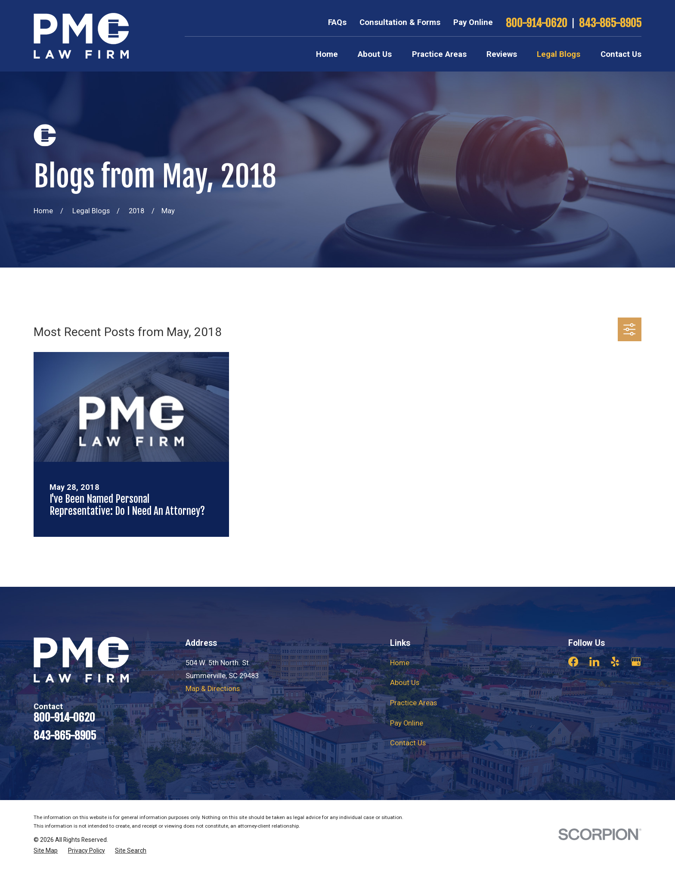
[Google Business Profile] (636, 662)
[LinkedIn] (594, 662)
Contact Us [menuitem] (621, 54)
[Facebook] (573, 662)
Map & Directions (213, 689)
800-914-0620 (536, 23)
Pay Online (473, 22)
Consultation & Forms (399, 22)
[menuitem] (46, 850)
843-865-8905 (610, 23)
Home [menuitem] (327, 54)
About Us (404, 683)
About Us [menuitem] (375, 54)
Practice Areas (413, 703)
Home (399, 663)
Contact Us (408, 743)
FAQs (337, 22)
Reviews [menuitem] (501, 54)
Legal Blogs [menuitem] (558, 54)
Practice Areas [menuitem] (439, 54)
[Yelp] (615, 662)
